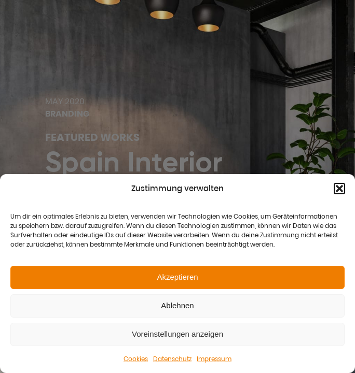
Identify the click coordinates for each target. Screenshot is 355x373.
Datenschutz (172, 358)
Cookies (136, 358)
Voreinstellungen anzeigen (177, 333)
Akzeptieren (177, 276)
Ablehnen (177, 305)
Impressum (214, 358)
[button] (339, 188)
